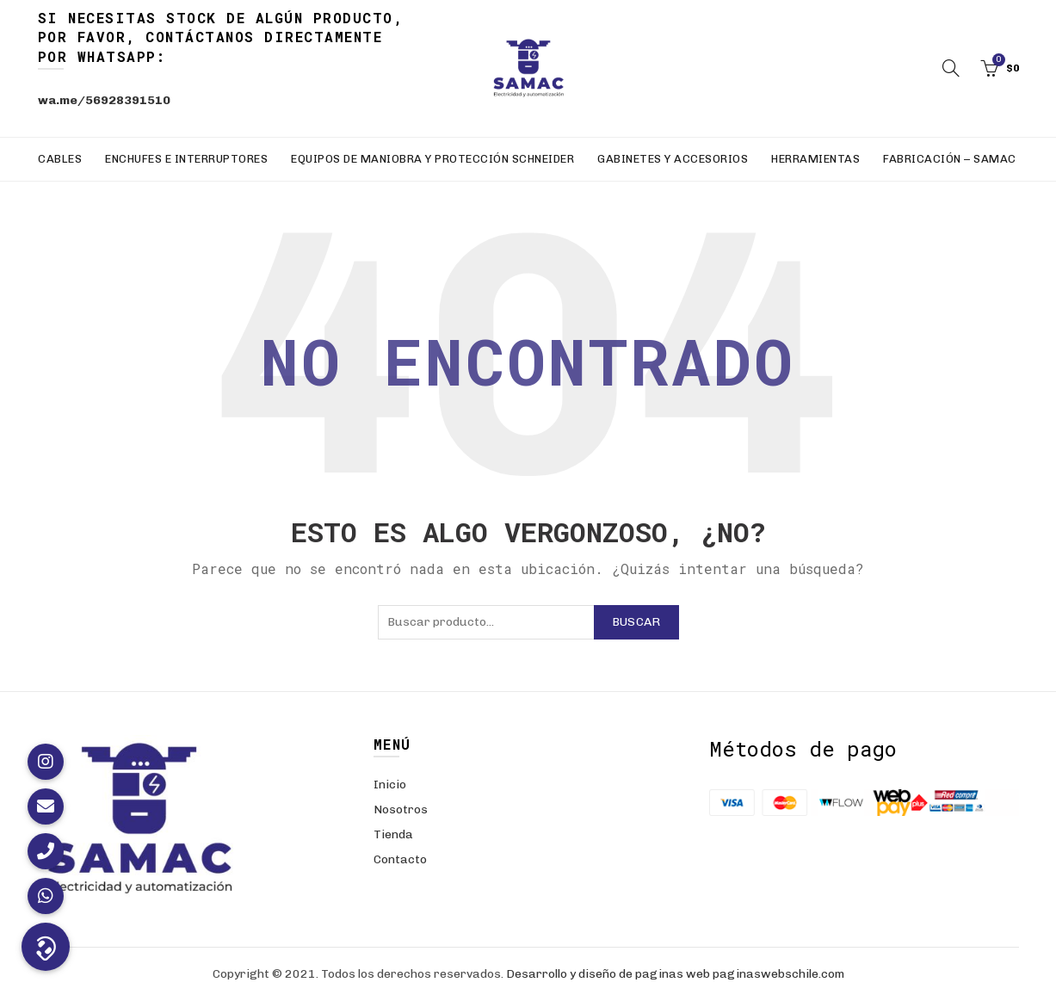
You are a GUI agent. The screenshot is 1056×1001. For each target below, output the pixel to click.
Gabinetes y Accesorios (672, 158)
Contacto (400, 859)
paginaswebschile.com (778, 974)
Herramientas (815, 158)
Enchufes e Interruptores (186, 158)
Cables (60, 158)
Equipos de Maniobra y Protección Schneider (432, 158)
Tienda (393, 834)
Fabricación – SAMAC (949, 158)
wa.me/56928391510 (104, 100)
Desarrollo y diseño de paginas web (608, 974)
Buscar (636, 622)
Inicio (390, 784)
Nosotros (401, 809)
